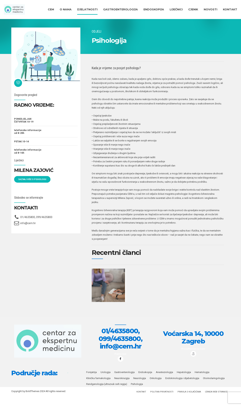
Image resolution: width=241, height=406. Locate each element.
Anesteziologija (164, 382)
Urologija (106, 382)
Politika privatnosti (161, 402)
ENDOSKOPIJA (153, 9)
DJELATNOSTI (87, 9)
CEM (51, 9)
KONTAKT (230, 9)
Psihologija (137, 394)
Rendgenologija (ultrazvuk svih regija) (106, 394)
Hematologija (202, 382)
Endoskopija (145, 382)
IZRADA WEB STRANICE (216, 402)
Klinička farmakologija (98, 388)
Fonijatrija (91, 382)
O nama (66, 9)
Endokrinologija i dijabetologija (182, 388)
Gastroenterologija (120, 9)
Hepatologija (184, 382)
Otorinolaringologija (214, 388)
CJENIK (193, 9)
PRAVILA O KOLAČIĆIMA (189, 402)
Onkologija (156, 388)
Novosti (210, 9)
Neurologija (139, 388)
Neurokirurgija (122, 388)
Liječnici (176, 9)
